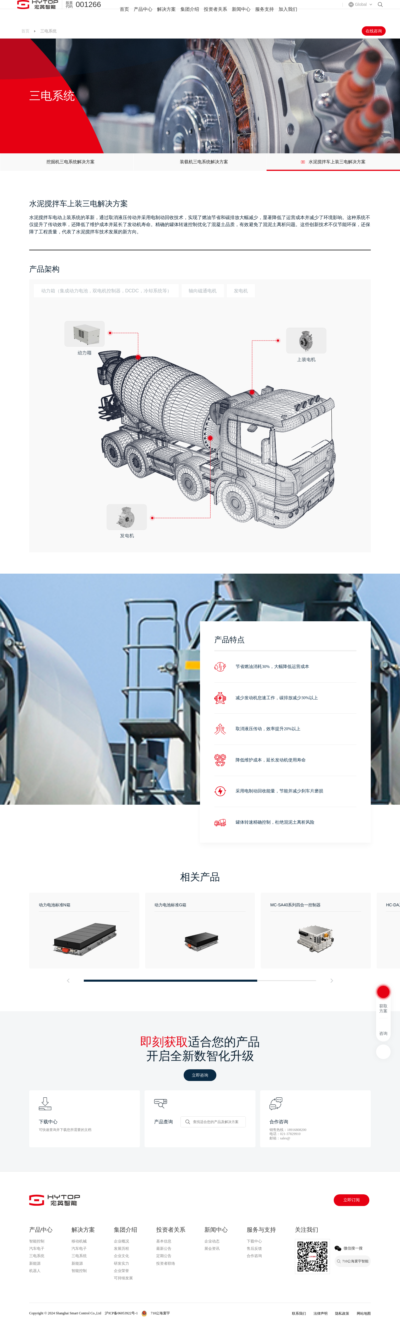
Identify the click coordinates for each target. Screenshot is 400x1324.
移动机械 (79, 1241)
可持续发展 (123, 1278)
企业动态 (212, 1241)
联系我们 (299, 1313)
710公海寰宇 (83, 1278)
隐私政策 (342, 1313)
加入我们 (288, 11)
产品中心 (143, 11)
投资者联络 (165, 1263)
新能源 (35, 1263)
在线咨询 (374, 31)
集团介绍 (189, 11)
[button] (68, 980)
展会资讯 (212, 1248)
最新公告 (163, 1248)
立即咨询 (200, 1075)
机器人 (35, 1271)
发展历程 (121, 1248)
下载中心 (254, 1241)
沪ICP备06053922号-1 (121, 1313)
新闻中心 (241, 11)
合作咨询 (254, 1256)
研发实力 (121, 1263)
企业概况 (121, 1241)
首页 (124, 11)
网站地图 (364, 1313)
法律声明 (321, 1313)
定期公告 (163, 1256)
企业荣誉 (121, 1271)
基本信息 (163, 1241)
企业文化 (121, 1256)
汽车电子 (36, 1248)
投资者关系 (215, 11)
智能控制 (36, 1241)
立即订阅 (351, 1200)
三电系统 (36, 1256)
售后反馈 (254, 1248)
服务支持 (264, 11)
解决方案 (166, 11)
